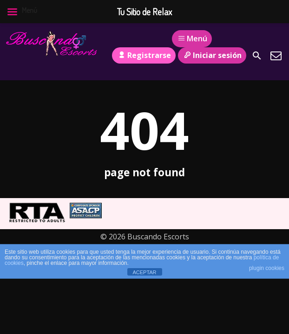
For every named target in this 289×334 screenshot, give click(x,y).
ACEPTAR (144, 272)
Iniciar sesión (212, 55)
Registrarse (144, 55)
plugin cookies (266, 268)
